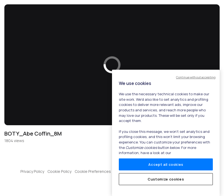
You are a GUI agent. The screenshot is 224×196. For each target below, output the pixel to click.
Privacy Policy (32, 171)
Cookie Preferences (93, 171)
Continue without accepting (196, 77)
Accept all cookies (165, 164)
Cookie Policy (59, 171)
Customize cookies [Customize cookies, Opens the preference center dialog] (166, 179)
